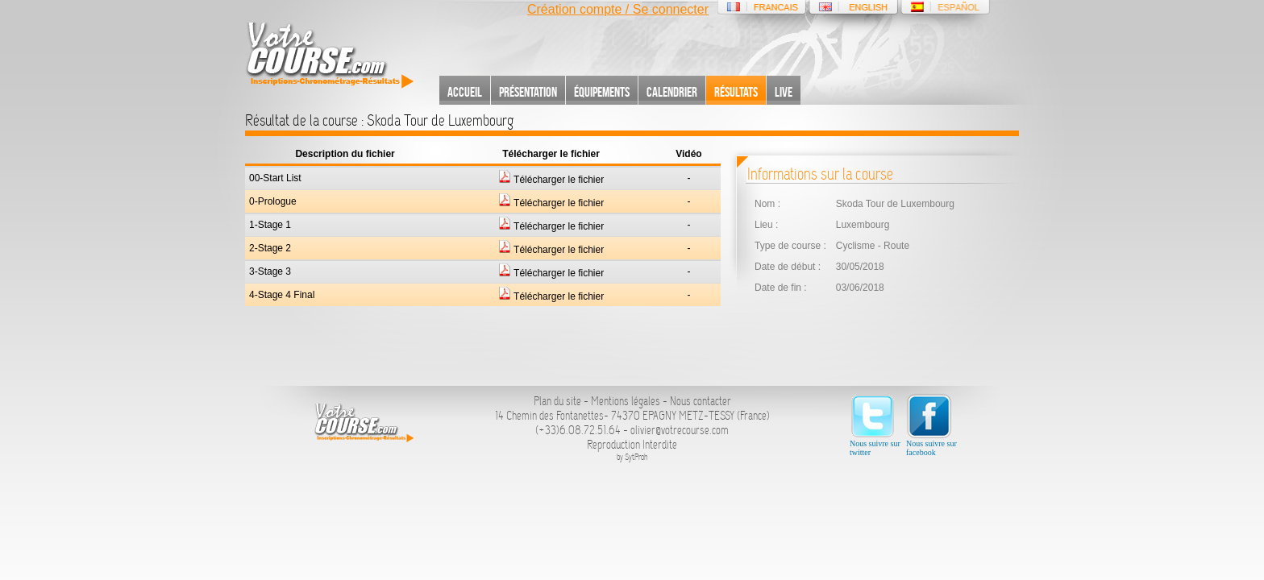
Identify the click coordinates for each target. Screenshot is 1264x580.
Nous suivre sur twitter (875, 425)
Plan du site (557, 401)
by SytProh (632, 457)
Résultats (736, 92)
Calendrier (672, 92)
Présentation (528, 92)
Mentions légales (625, 401)
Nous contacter (700, 401)
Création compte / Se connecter (618, 9)
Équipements (602, 92)
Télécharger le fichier (551, 179)
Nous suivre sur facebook (931, 425)
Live (783, 92)
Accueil (464, 92)
